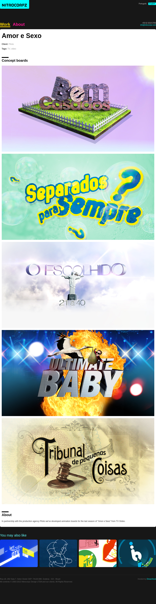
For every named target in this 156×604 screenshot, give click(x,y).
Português (143, 4)
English (152, 4)
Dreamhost (151, 579)
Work (5, 24)
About (19, 24)
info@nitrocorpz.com (148, 25)
